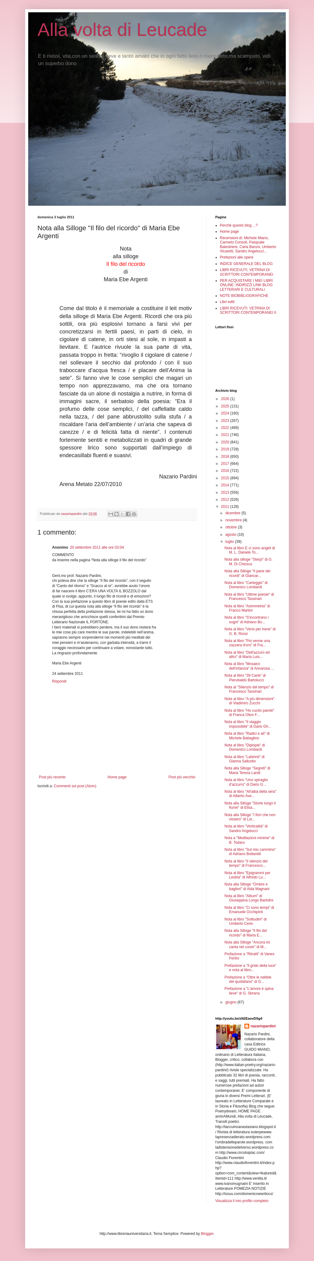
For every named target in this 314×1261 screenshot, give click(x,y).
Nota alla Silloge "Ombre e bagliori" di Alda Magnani (247, 886)
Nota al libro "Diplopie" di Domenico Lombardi (244, 747)
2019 (225, 449)
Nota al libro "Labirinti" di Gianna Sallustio (244, 759)
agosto (231, 534)
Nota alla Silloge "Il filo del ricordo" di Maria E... (245, 932)
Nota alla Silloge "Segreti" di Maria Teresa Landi (247, 770)
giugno (231, 1002)
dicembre (233, 513)
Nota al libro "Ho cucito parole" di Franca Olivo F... (249, 712)
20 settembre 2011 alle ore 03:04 (97, 547)
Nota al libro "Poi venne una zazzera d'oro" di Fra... (247, 643)
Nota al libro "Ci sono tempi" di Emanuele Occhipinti (249, 909)
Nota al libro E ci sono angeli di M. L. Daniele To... (249, 550)
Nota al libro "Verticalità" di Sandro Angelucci (246, 828)
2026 (225, 399)
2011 (225, 506)
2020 (225, 442)
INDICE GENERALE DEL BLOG (246, 264)
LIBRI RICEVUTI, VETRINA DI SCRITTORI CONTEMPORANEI (246, 272)
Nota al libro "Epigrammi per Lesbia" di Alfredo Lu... (247, 875)
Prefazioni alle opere (236, 257)
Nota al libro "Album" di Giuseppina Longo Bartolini (248, 898)
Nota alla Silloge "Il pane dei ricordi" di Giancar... (247, 573)
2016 (225, 471)
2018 (225, 456)
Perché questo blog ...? (239, 225)
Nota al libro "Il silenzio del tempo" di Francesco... (245, 863)
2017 (225, 463)
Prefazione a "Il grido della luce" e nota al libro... (250, 967)
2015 (225, 478)
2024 (225, 413)
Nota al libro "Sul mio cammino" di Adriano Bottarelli (250, 851)
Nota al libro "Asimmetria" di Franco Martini (247, 608)
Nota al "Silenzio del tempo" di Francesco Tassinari (249, 689)
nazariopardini (263, 1026)
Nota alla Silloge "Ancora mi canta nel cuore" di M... (247, 944)
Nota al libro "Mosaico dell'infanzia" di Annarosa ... (249, 666)
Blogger (207, 1234)
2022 (225, 428)
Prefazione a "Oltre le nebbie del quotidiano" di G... (247, 979)
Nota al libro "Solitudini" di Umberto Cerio (245, 921)
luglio (230, 541)
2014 (225, 485)
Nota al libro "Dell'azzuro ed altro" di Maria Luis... (247, 654)
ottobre (231, 527)
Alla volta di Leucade (122, 29)
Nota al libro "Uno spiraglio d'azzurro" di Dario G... (246, 782)
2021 (225, 435)
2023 (225, 420)
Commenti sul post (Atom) (75, 786)
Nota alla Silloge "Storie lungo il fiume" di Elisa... (250, 805)
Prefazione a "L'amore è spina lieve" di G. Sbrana (249, 991)
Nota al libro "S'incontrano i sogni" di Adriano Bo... (246, 619)
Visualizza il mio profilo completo (241, 1201)
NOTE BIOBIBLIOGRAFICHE (244, 296)
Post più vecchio (182, 777)
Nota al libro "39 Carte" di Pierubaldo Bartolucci (245, 677)
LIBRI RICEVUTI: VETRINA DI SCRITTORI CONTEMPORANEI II (248, 310)
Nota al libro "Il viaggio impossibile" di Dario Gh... (247, 724)
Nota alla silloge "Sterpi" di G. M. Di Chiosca (248, 561)
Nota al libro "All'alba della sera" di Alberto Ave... (250, 793)
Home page (117, 777)
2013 (225, 492)
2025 (225, 406)
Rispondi (59, 681)
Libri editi (227, 302)
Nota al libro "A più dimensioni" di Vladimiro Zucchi (249, 701)
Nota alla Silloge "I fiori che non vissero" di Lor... (249, 817)
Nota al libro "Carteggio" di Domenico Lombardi (246, 585)
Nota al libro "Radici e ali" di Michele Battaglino (247, 735)
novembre (234, 520)
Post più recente (52, 777)
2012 (225, 499)
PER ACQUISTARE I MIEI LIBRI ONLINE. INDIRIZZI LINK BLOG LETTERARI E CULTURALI (246, 285)
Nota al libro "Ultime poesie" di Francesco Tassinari (249, 596)
